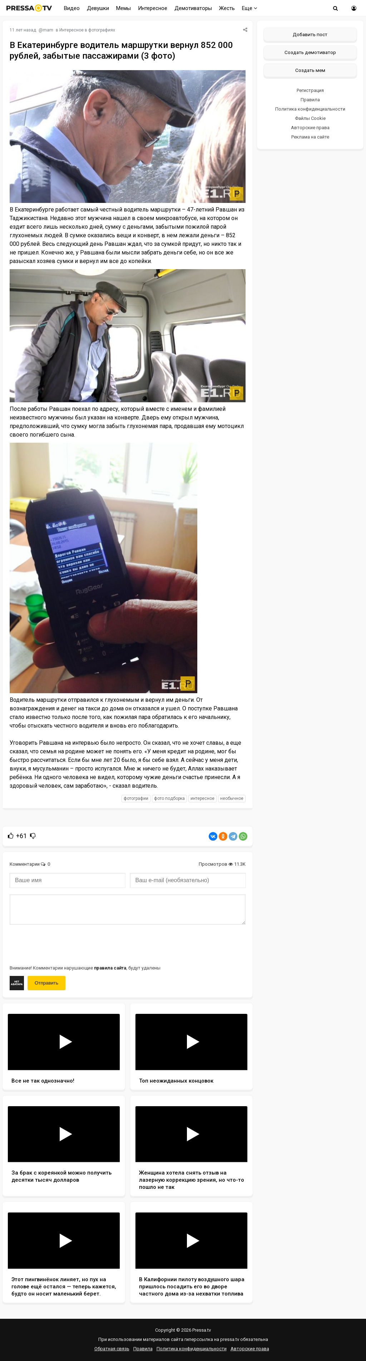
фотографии (136, 798)
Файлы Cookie (310, 118)
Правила (310, 99)
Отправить (46, 983)
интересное (202, 798)
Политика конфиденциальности (310, 109)
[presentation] (64, 944)
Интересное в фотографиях (87, 30)
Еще (249, 8)
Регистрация (310, 90)
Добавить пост (310, 34)
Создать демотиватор (310, 52)
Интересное (152, 8)
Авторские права (310, 127)
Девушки (98, 8)
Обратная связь (111, 1348)
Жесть (227, 8)
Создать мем (310, 70)
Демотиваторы (193, 8)
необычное (231, 798)
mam (48, 30)
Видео (72, 8)
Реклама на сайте (310, 137)
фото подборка (169, 798)
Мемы (123, 8)
